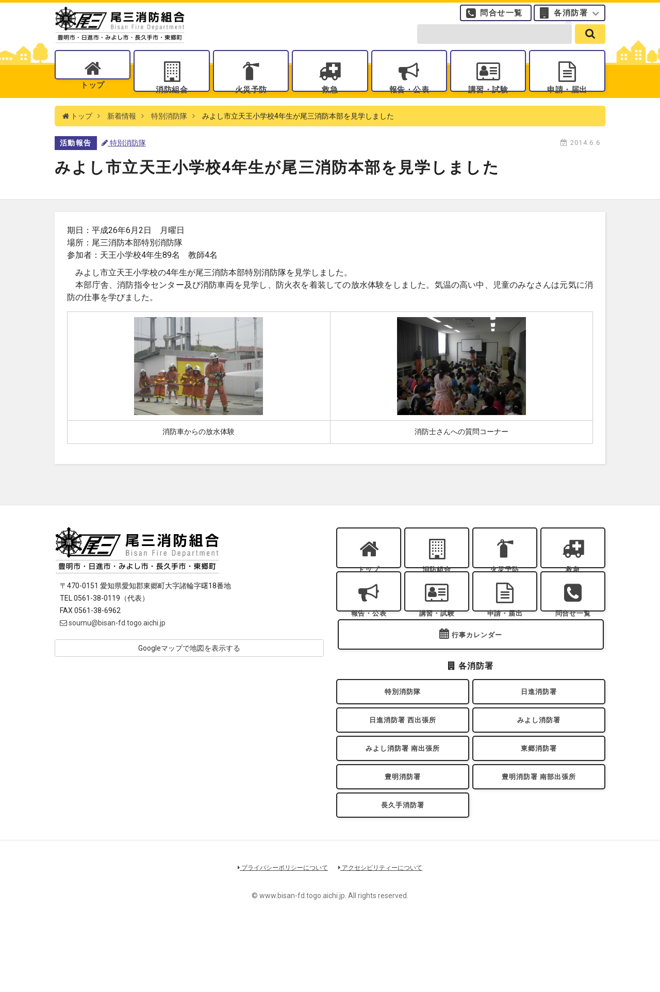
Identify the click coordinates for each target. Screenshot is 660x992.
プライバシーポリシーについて (279, 932)
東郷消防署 (539, 800)
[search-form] (494, 42)
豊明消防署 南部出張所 (538, 834)
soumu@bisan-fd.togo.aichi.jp (113, 641)
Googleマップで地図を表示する (189, 666)
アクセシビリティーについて (384, 932)
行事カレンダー (477, 675)
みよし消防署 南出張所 (402, 800)
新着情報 (121, 134)
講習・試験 (488, 98)
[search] (590, 42)
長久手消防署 (403, 867)
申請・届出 (567, 98)
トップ (92, 98)
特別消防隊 (169, 134)
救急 (330, 98)
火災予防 (251, 98)
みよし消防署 (539, 767)
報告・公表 (409, 98)
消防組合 (172, 98)
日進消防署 (539, 734)
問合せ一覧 (501, 18)
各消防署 (571, 18)
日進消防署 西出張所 (402, 767)
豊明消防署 (403, 834)
